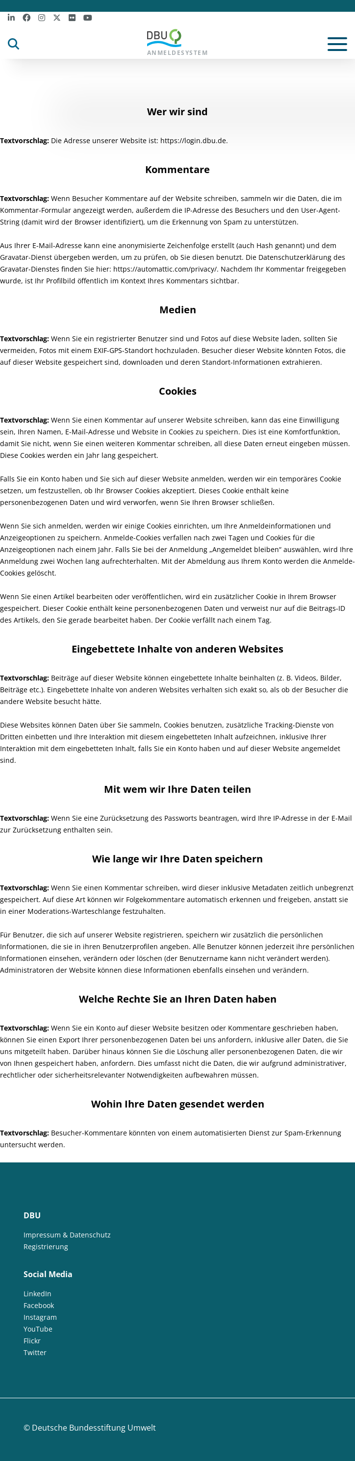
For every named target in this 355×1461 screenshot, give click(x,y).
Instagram (40, 1317)
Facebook (39, 1305)
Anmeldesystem (177, 43)
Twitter (35, 1352)
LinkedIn (37, 1293)
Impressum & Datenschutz (67, 1234)
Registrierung (46, 1246)
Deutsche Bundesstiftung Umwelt (94, 1427)
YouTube (38, 1329)
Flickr (32, 1340)
